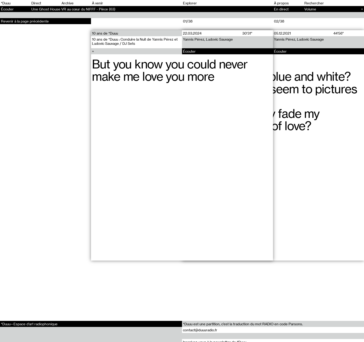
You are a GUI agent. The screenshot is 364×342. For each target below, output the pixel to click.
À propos (281, 3)
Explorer (190, 3)
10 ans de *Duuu (105, 33)
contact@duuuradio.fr (200, 330)
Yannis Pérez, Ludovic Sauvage (208, 39)
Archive (68, 3)
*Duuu (5, 3)
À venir (97, 3)
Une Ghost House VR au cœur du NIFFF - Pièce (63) (73, 9)
